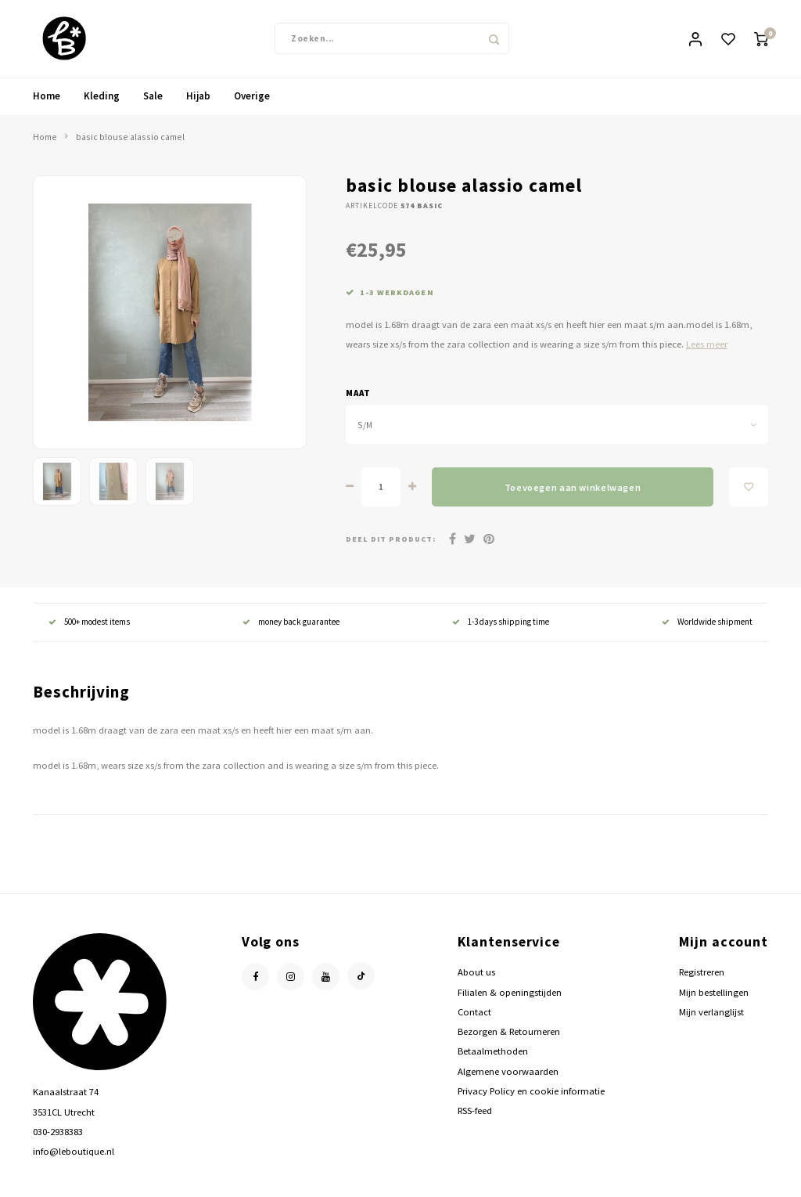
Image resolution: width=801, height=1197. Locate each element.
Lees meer (706, 346)
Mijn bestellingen (714, 993)
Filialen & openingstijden (510, 993)
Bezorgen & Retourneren (509, 1032)
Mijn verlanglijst (711, 1013)
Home (46, 96)
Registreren (701, 973)
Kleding (102, 96)
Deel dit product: (391, 540)
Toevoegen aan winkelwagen (573, 488)
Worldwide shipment (707, 623)
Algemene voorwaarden (508, 1072)
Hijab (198, 96)
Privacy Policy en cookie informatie (531, 1092)
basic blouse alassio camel (130, 137)
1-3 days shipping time (500, 623)
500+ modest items (89, 623)
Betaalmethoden (493, 1052)
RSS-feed (475, 1111)
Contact (474, 1013)
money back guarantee (290, 623)
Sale (153, 96)
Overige (252, 96)
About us (476, 973)
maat (358, 393)
